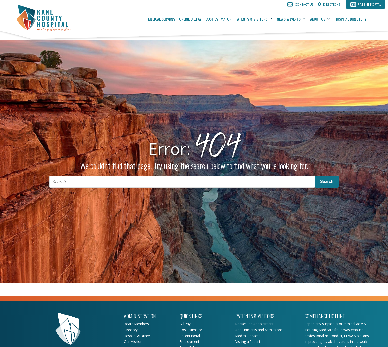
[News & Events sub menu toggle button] (305, 18)
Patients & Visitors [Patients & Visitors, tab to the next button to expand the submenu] (251, 19)
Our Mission (133, 341)
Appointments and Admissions (258, 330)
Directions (331, 4)
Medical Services (161, 19)
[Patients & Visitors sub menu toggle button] (272, 18)
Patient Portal (369, 4)
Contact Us (304, 4)
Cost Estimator (219, 19)
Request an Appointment (254, 324)
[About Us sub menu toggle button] (330, 18)
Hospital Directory (350, 19)
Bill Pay (185, 324)
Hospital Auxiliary (137, 336)
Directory (131, 330)
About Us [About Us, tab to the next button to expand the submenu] (317, 19)
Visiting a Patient (247, 341)
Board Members (136, 324)
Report (310, 324)
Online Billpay (190, 19)
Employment (189, 341)
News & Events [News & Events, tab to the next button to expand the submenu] (289, 19)
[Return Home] (43, 19)
